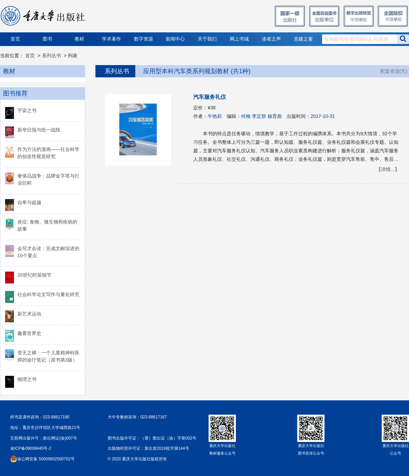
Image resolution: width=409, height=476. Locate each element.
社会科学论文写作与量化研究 (48, 294)
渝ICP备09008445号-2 (30, 448)
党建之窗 (303, 39)
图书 (47, 39)
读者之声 (271, 39)
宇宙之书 (26, 110)
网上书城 (239, 39)
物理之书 (26, 379)
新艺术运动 (29, 314)
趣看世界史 (29, 333)
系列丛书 (51, 55)
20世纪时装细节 (34, 275)
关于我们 (207, 39)
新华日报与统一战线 (38, 130)
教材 (79, 39)
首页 (15, 39)
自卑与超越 (29, 202)
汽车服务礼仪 (209, 97)
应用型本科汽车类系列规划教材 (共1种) (197, 71)
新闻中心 (175, 39)
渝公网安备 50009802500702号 (46, 459)
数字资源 (143, 39)
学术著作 (111, 39)
